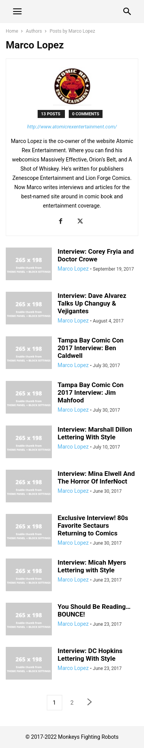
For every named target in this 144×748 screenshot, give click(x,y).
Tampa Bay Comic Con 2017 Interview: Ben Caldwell (91, 347)
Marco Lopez (73, 269)
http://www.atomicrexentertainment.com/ (72, 127)
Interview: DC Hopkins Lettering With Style (90, 654)
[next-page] (90, 703)
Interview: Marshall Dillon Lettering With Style (95, 433)
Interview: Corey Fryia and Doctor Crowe (96, 255)
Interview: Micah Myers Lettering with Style (92, 566)
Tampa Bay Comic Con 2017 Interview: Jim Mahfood (91, 392)
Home (12, 31)
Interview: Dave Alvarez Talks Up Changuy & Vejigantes (92, 303)
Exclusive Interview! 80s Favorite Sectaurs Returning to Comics (93, 525)
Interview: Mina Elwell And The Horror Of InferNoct (96, 477)
